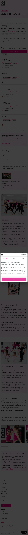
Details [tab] (14, 258)
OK (14, 279)
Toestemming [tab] (5, 258)
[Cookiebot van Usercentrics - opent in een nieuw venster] (21, 255)
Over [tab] (23, 258)
